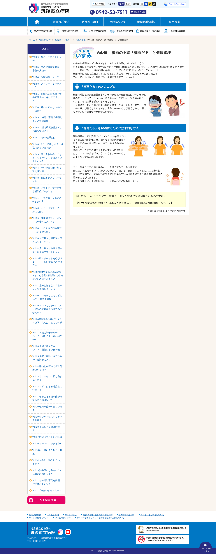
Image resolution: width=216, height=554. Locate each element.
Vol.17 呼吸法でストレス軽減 (47, 437)
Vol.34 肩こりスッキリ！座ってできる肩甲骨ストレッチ (47, 250)
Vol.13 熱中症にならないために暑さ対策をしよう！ (47, 472)
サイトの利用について (39, 518)
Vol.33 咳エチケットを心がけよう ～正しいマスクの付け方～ (47, 262)
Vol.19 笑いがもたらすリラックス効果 (47, 418)
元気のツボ (81, 40)
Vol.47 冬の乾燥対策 (43, 137)
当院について (45, 40)
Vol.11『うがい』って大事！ (47, 490)
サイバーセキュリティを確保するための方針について (100, 518)
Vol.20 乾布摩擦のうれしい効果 (47, 408)
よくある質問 (53, 515)
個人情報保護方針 (126, 515)
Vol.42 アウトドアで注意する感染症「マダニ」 (47, 190)
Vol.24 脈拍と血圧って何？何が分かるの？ (47, 368)
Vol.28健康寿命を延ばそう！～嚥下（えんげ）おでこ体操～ (47, 322)
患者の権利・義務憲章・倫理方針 (97, 515)
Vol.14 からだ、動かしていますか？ (47, 462)
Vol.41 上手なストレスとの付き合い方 (47, 200)
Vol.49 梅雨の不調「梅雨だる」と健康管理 (47, 119)
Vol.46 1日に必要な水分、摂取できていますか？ (47, 146)
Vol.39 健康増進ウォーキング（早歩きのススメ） (47, 220)
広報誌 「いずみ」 (63, 40)
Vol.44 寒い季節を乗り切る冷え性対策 (47, 169)
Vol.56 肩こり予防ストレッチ (47, 59)
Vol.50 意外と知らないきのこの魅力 (47, 109)
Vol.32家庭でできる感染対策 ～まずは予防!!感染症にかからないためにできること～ (48, 275)
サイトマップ (71, 515)
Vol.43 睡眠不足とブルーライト (47, 179)
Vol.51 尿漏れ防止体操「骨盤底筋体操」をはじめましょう (47, 97)
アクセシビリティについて (152, 515)
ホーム (32, 40)
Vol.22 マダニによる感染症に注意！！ (47, 388)
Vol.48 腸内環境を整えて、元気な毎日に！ (47, 129)
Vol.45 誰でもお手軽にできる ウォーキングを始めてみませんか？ (47, 157)
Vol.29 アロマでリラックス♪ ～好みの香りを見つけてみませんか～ (47, 309)
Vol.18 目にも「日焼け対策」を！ (47, 428)
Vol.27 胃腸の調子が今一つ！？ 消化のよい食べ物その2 (47, 336)
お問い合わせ (35, 515)
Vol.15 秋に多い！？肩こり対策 (47, 452)
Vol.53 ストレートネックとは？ (47, 85)
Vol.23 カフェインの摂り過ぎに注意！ (47, 378)
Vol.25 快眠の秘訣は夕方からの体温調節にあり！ (47, 358)
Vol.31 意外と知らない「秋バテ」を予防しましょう (47, 287)
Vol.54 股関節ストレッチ (45, 77)
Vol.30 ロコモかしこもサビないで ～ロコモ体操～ (47, 297)
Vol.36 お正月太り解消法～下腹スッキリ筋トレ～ (47, 240)
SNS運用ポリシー (63, 518)
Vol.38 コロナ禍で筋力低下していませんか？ (47, 230)
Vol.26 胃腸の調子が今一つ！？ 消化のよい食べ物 (46, 348)
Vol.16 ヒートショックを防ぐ (47, 443)
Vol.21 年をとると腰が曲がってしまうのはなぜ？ (47, 398)
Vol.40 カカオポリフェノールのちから (47, 210)
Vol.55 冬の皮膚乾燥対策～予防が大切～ (47, 69)
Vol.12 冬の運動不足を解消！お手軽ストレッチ (47, 482)
